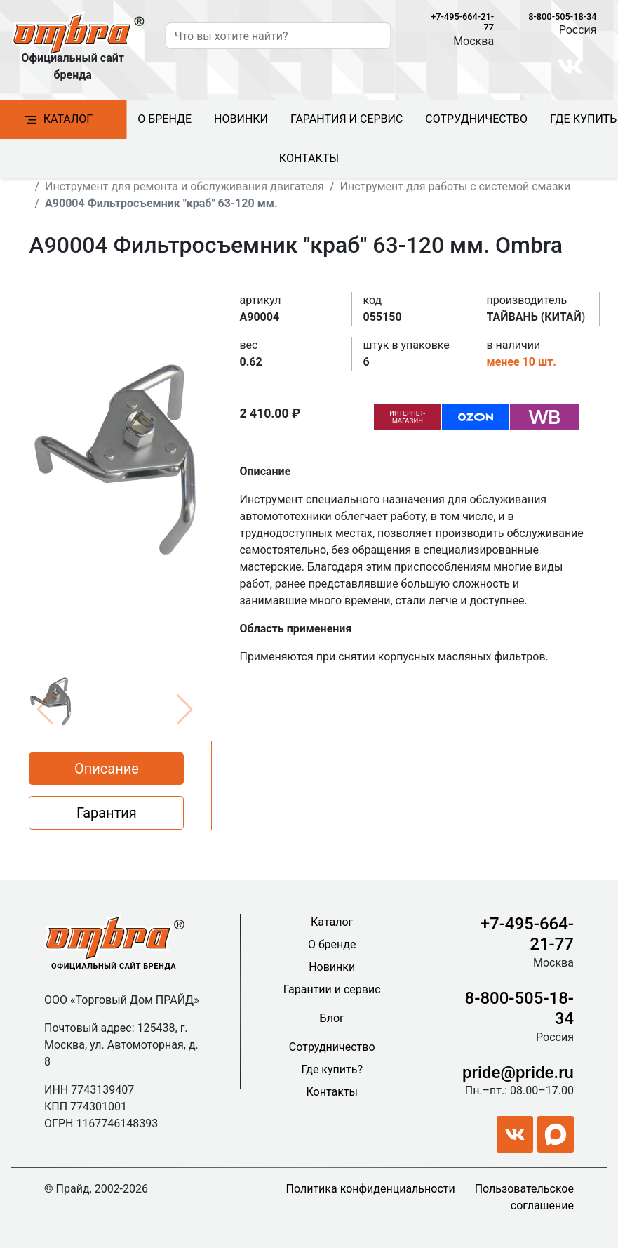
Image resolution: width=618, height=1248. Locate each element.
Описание (106, 768)
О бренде (164, 119)
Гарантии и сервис (332, 989)
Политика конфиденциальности (370, 1188)
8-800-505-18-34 (562, 16)
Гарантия (106, 812)
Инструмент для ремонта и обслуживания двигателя (184, 186)
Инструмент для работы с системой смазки (455, 186)
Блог (332, 1018)
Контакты (309, 158)
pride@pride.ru (518, 1072)
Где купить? (332, 1069)
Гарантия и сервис (346, 119)
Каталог (332, 922)
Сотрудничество (476, 119)
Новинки (241, 119)
